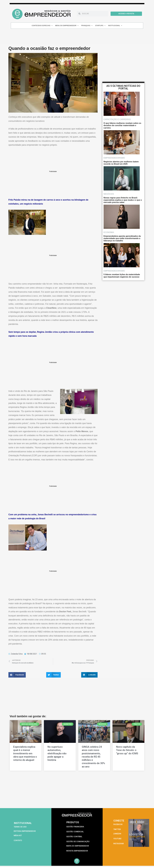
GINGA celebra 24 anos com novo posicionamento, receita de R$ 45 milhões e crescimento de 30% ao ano (93, 756)
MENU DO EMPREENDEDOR (67, 25)
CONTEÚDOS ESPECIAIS (42, 25)
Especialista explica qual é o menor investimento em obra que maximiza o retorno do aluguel (25, 753)
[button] (17, 675)
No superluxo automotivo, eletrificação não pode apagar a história (57, 753)
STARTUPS (100, 25)
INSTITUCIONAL (115, 25)
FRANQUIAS (87, 25)
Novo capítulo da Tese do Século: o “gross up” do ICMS (127, 750)
